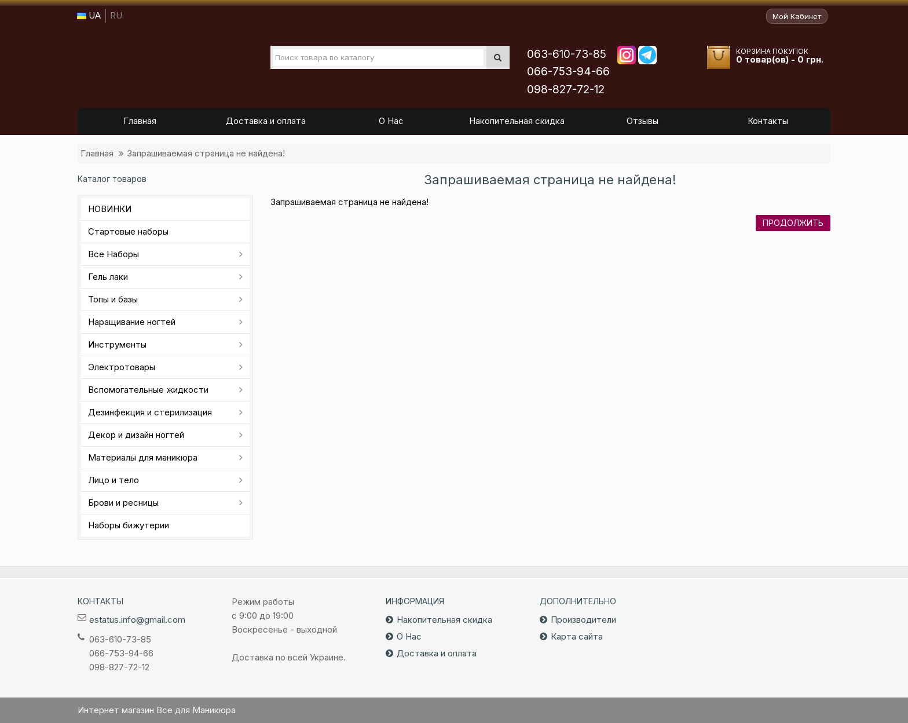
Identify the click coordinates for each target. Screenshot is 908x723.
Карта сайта (577, 636)
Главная (97, 153)
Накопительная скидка (444, 619)
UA (89, 15)
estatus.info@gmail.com (137, 619)
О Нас (409, 636)
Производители (583, 619)
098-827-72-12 (566, 89)
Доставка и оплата (437, 653)
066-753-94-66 (568, 71)
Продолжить (793, 223)
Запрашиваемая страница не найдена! (206, 153)
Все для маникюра (153, 63)
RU (116, 15)
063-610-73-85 (566, 54)
